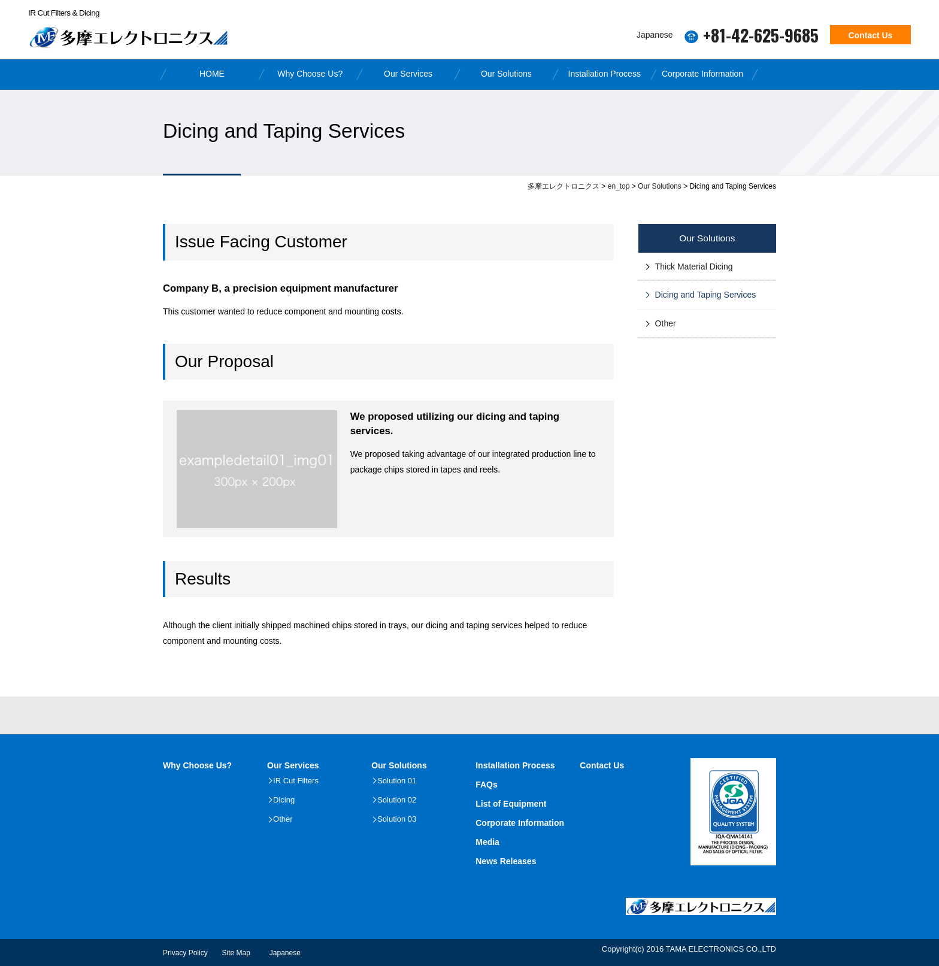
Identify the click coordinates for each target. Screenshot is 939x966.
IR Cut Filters (296, 780)
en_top (619, 186)
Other (665, 323)
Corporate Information (702, 73)
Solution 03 (396, 818)
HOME (212, 73)
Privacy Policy (185, 953)
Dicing (284, 799)
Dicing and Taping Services (705, 294)
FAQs (486, 784)
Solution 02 (396, 799)
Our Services (408, 73)
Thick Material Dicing (694, 266)
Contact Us (871, 35)
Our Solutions (506, 73)
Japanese (655, 34)
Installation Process (604, 73)
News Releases (505, 861)
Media (487, 842)
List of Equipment (510, 803)
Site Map (236, 953)
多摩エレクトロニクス (563, 186)
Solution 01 (396, 780)
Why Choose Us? (310, 73)
